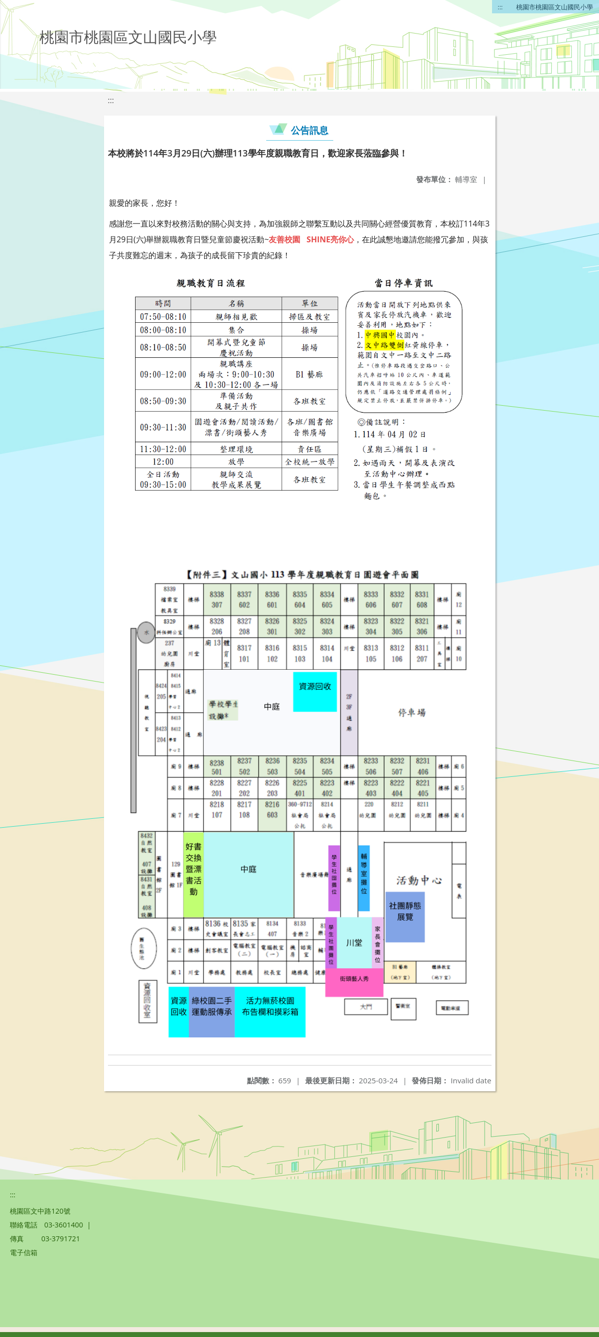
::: (500, 6)
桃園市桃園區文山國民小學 (554, 6)
